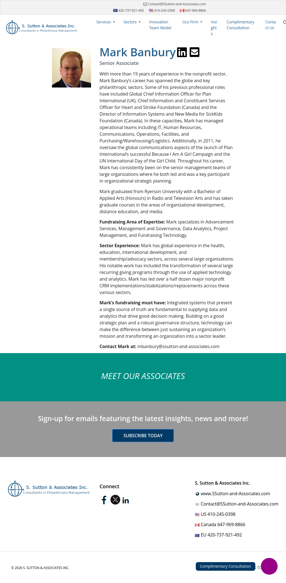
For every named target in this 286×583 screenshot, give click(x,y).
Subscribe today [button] (143, 436)
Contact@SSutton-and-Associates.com (174, 4)
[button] (105, 22)
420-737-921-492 (128, 10)
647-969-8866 (193, 10)
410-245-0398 (162, 10)
